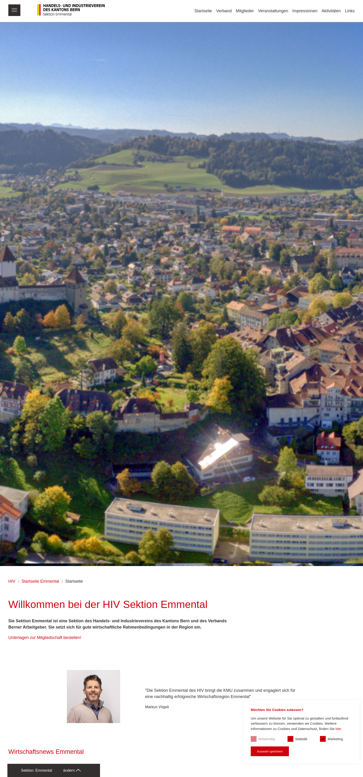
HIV (11, 581)
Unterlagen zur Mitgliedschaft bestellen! (44, 637)
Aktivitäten (331, 11)
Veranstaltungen (273, 11)
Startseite (203, 11)
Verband (224, 11)
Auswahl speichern (270, 751)
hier (338, 729)
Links (350, 11)
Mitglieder (245, 11)
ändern (72, 770)
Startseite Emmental (40, 581)
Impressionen (304, 11)
